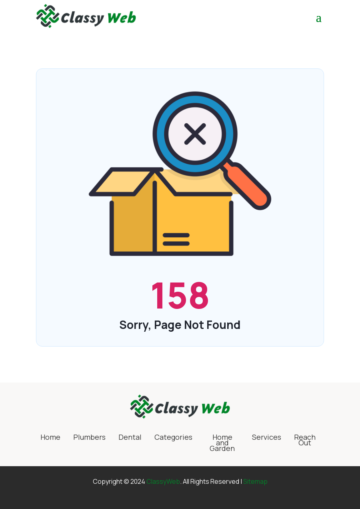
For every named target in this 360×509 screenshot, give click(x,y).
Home (50, 438)
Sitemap (255, 481)
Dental (130, 438)
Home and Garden (222, 443)
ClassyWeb (163, 481)
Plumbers (89, 438)
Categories (173, 438)
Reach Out (305, 440)
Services (266, 438)
